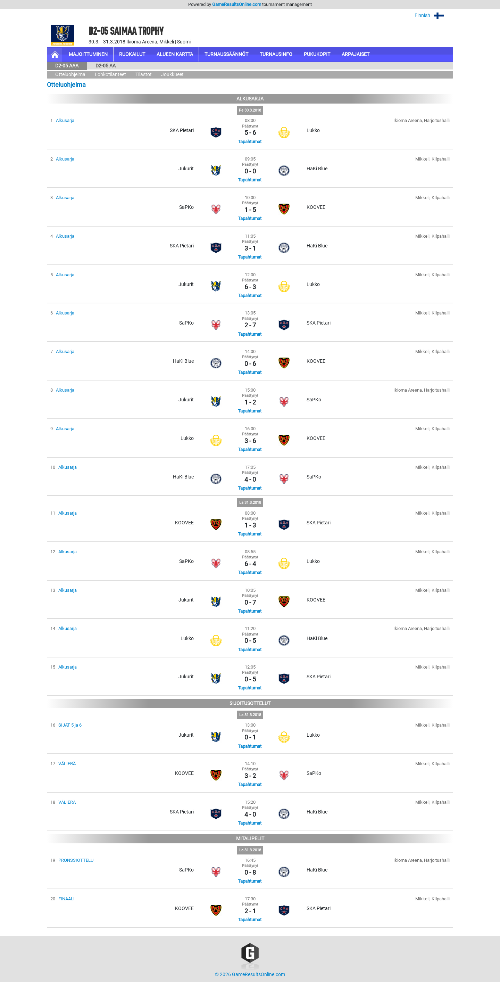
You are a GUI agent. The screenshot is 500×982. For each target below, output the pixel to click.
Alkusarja (65, 120)
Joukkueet (172, 74)
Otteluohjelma (70, 74)
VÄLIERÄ (67, 763)
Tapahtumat (249, 141)
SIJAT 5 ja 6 (70, 725)
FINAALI (66, 898)
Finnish (434, 15)
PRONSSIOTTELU (75, 860)
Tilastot (143, 74)
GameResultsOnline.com (236, 4)
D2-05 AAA (66, 66)
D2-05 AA (105, 66)
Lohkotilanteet (110, 74)
